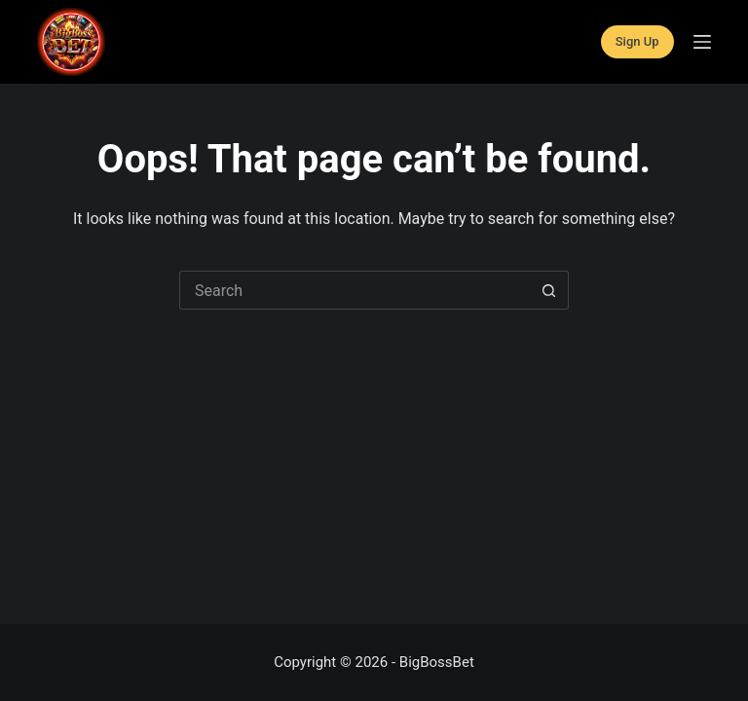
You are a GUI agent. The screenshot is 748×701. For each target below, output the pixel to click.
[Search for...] (354, 290)
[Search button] (549, 290)
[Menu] (702, 42)
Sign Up (637, 41)
